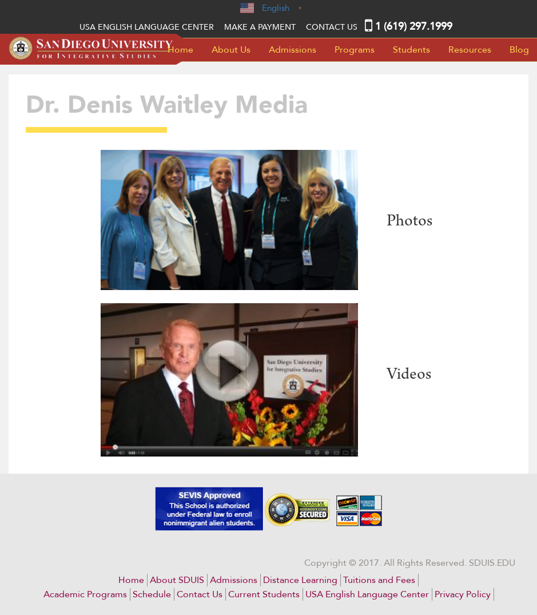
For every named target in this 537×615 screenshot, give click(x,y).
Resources (469, 49)
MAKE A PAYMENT (260, 27)
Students (411, 49)
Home (180, 49)
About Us (231, 49)
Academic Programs (85, 594)
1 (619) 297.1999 (413, 26)
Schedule (152, 594)
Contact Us (331, 27)
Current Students (264, 594)
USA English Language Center (367, 594)
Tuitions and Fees (379, 580)
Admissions (292, 49)
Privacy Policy (463, 594)
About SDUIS (177, 580)
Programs (355, 49)
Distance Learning (300, 580)
